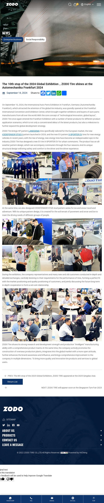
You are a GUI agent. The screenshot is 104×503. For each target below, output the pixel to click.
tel (31, 501)
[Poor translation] (9, 479)
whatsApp (10, 501)
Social (73, 501)
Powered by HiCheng (77, 452)
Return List (12, 382)
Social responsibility (35, 39)
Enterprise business (13, 39)
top (93, 501)
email (52, 501)
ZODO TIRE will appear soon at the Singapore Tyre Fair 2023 (71, 387)
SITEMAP (9, 420)
